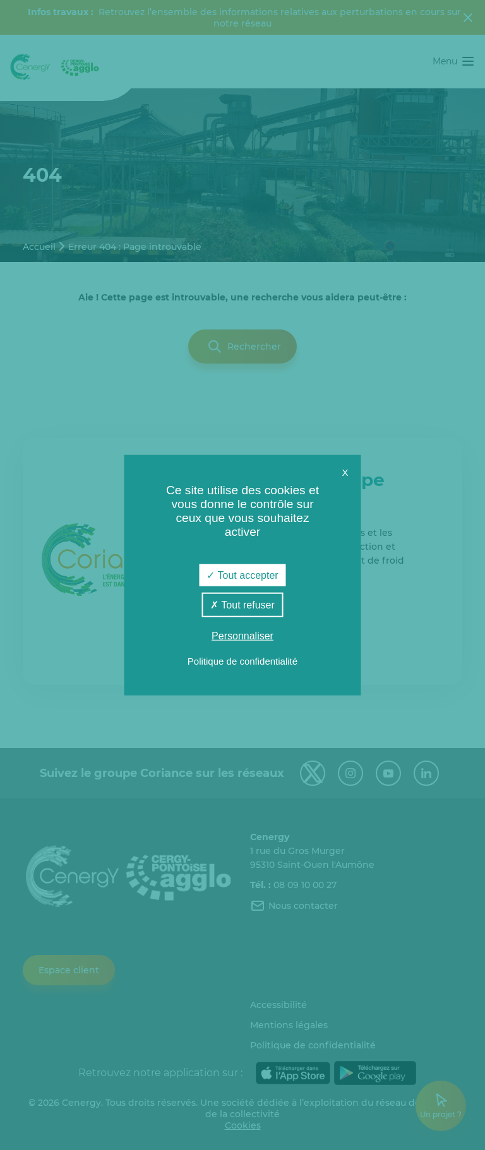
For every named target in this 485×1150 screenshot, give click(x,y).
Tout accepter (242, 575)
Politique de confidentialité (242, 660)
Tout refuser (242, 605)
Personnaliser (242, 636)
